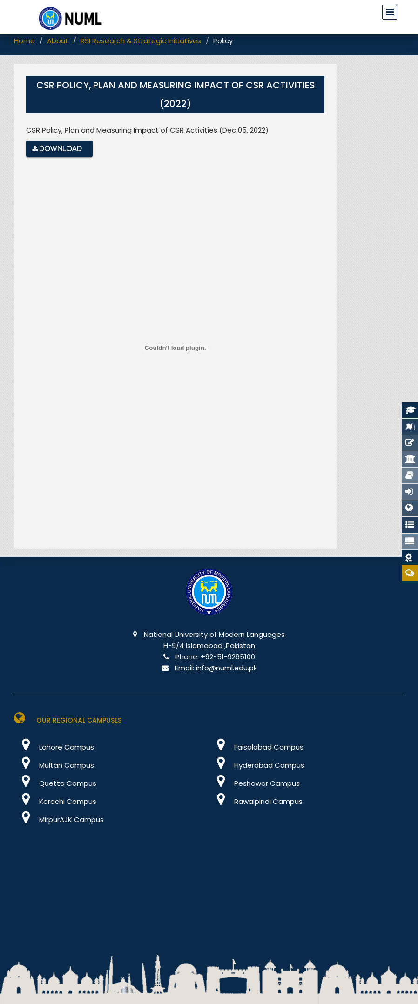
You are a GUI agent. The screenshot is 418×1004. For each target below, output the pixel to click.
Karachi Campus (55, 801)
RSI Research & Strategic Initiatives (141, 41)
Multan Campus (54, 765)
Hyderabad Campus (256, 765)
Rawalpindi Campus (256, 801)
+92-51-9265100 (228, 657)
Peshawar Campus (254, 783)
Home (24, 41)
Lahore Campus (54, 747)
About (57, 41)
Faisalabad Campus (256, 747)
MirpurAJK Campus (59, 819)
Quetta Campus (55, 783)
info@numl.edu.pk (226, 668)
